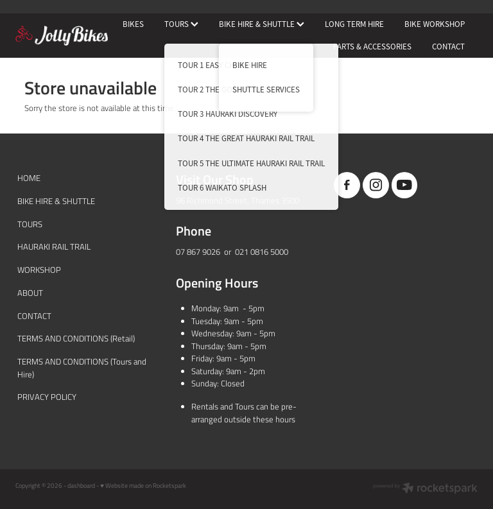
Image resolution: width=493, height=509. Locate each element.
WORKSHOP (39, 269)
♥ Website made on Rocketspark (143, 485)
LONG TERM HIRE (354, 24)
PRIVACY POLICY (46, 396)
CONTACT (448, 46)
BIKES (133, 24)
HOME (28, 178)
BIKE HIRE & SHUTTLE (261, 24)
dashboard (81, 485)
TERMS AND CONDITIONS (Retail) (76, 338)
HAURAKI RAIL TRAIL (54, 246)
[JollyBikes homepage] (61, 36)
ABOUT (30, 292)
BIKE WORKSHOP (434, 24)
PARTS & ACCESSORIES (372, 46)
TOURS (181, 24)
